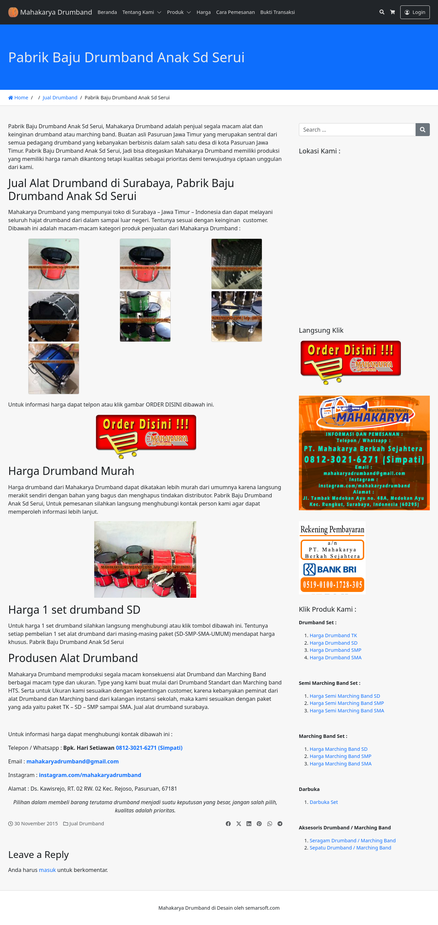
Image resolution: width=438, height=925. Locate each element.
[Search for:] (357, 129)
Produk (175, 12)
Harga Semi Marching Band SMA (347, 710)
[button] (160, 12)
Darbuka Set (324, 802)
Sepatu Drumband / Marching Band (350, 847)
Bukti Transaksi (277, 12)
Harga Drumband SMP (335, 650)
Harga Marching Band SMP (341, 756)
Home (18, 97)
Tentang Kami (138, 12)
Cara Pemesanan (235, 12)
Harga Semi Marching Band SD (345, 696)
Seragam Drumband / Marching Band (353, 840)
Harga (203, 12)
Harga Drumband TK (333, 635)
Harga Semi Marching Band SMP (347, 703)
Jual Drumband (60, 97)
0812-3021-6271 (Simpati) (149, 747)
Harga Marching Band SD (339, 749)
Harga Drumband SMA (336, 657)
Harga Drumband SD (334, 643)
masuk (47, 870)
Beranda (107, 12)
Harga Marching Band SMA (341, 763)
